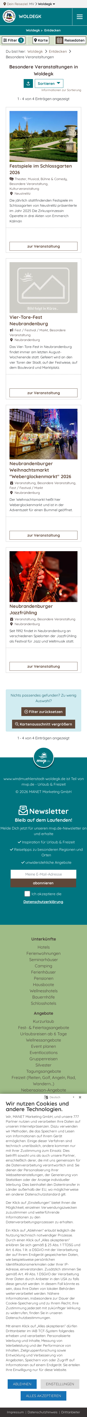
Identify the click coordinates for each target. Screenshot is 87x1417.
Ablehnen (22, 1384)
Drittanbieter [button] (70, 1412)
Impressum (15, 1412)
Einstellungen (60, 1384)
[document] (43, 1239)
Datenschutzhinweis (43, 1412)
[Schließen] (80, 1097)
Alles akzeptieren (43, 1395)
